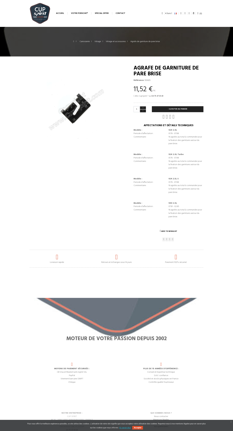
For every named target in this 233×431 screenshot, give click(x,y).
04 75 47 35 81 (157, 96)
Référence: (139, 80)
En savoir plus (125, 428)
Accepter (137, 428)
